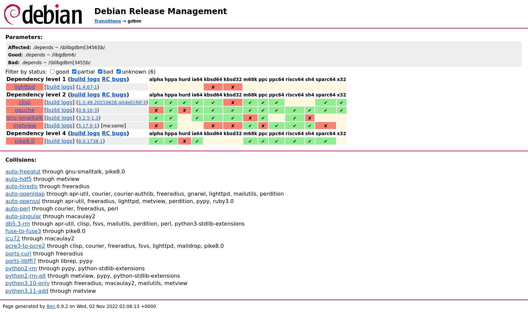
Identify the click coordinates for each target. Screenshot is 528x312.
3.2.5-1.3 (88, 118)
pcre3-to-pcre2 (25, 246)
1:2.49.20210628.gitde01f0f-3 (112, 102)
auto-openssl (22, 201)
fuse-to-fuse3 (23, 231)
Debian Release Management (160, 11)
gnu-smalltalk (24, 118)
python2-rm (21, 268)
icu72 (12, 238)
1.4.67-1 (87, 87)
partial (86, 72)
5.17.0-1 (87, 125)
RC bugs (114, 79)
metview (24, 125)
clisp (25, 102)
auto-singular (23, 216)
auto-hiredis (21, 186)
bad (108, 72)
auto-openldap (25, 194)
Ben (51, 306)
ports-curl (18, 253)
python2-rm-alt (25, 276)
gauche (25, 110)
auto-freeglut (23, 171)
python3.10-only (27, 283)
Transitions (107, 21)
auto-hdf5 (18, 179)
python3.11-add (26, 291)
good (62, 72)
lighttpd (24, 87)
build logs (85, 79)
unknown (134, 72)
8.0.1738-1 (90, 141)
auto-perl (17, 208)
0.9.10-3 (87, 110)
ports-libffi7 (20, 261)
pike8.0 (25, 141)
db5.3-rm (17, 224)
